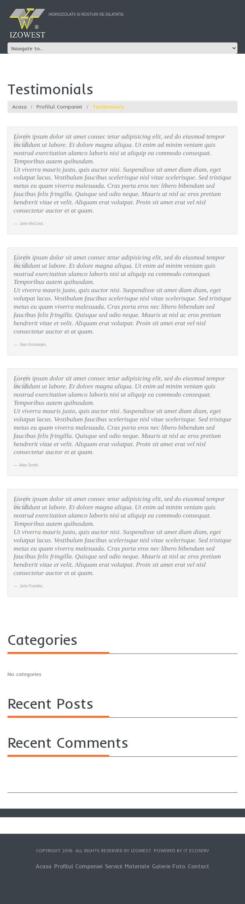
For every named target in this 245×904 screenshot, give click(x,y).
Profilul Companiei (59, 106)
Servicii (113, 866)
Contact (198, 866)
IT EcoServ (196, 850)
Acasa (19, 106)
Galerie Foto (168, 866)
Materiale (137, 866)
